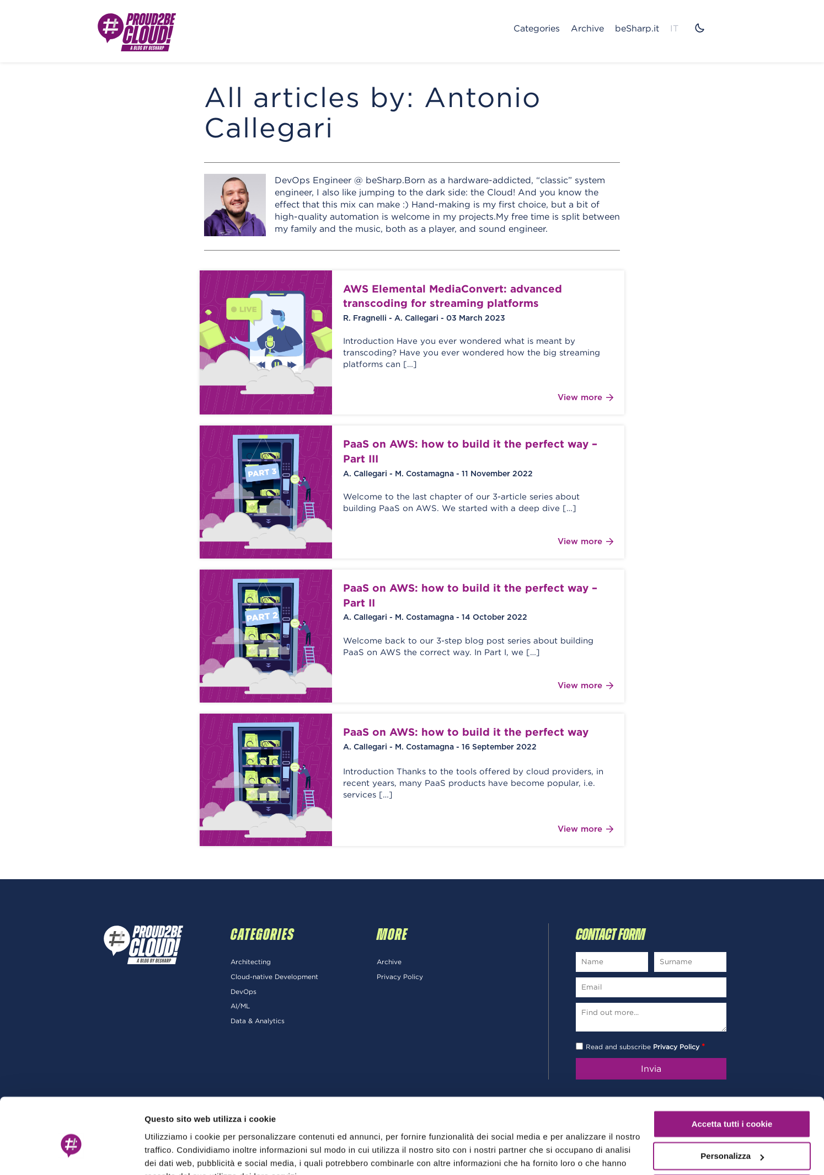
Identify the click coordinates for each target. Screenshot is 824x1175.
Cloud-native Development (274, 978)
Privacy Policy (400, 978)
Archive (587, 28)
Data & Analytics (258, 1023)
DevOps (243, 993)
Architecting (251, 963)
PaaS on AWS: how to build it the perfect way (465, 733)
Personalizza (732, 1102)
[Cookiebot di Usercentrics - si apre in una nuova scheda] (71, 1153)
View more (585, 400)
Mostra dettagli (174, 1153)
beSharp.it (637, 28)
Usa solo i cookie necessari (732, 1135)
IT (674, 28)
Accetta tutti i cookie (732, 1070)
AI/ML (240, 1008)
